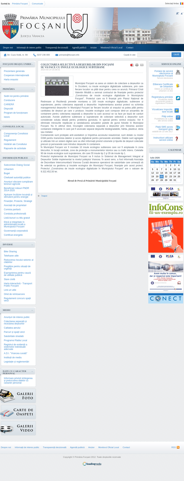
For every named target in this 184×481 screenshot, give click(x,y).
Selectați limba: (172, 3)
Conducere (9, 100)
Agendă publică (79, 47)
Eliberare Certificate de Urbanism (163, 85)
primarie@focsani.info (69, 55)
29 (166, 180)
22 (166, 176)
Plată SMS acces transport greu (164, 128)
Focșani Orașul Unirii (17, 64)
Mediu (7, 310)
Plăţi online (167, 116)
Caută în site (130, 55)
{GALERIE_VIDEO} (7, 427)
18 (179, 173)
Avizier (93, 47)
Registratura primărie (162, 97)
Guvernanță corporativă (16, 231)
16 (170, 173)
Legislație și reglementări (16, 362)
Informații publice (15, 158)
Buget (7, 173)
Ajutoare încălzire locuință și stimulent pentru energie (18, 196)
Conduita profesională (15, 214)
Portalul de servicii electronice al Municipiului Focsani (162, 73)
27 (157, 180)
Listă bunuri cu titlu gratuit (17, 218)
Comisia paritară (12, 209)
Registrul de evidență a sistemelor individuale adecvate (15, 346)
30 (170, 180)
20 (157, 176)
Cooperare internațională (16, 75)
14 (161, 173)
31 (175, 180)
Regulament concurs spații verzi (17, 299)
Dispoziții (8, 109)
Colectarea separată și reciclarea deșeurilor (15, 322)
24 (175, 176)
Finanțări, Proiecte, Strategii (18, 201)
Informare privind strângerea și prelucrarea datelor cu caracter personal (18, 380)
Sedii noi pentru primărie (16, 96)
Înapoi (44, 196)
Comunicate (37, 3)
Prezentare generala (14, 71)
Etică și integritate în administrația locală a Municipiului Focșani (14, 224)
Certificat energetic (13, 235)
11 (179, 169)
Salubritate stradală (14, 336)
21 (161, 176)
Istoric (7, 117)
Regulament (10, 140)
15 (166, 173)
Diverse (8, 244)
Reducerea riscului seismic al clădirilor (18, 261)
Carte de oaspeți (7, 411)
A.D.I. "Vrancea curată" (15, 353)
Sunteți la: (5, 3)
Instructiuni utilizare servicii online (163, 139)
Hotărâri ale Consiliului (15, 144)
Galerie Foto (8, 396)
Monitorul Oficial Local (111, 47)
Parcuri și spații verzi (14, 332)
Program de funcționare (16, 113)
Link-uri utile (10, 290)
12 (152, 173)
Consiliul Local (13, 126)
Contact (129, 47)
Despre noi (8, 47)
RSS (173, 447)
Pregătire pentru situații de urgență (17, 267)
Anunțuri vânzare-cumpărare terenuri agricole (18, 183)
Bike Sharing (10, 251)
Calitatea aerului (12, 328)
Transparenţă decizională (56, 47)
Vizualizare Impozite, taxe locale (162, 110)
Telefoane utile (11, 256)
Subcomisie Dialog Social (17, 165)
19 (152, 176)
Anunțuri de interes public (17, 317)
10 (175, 169)
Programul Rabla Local (15, 340)
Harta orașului (11, 79)
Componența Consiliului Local (16, 134)
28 (161, 180)
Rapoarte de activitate (15, 148)
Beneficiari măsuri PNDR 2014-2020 (16, 189)
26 (152, 180)
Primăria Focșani (20, 3)
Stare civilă (9, 279)
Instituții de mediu (13, 357)
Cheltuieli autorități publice (17, 177)
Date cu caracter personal (14, 372)
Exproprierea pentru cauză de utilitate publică (17, 274)
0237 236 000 (43, 55)
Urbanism (9, 169)
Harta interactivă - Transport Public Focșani (18, 284)
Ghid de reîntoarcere (14, 294)
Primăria (9, 89)
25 (179, 176)
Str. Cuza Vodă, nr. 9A (17, 55)
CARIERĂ (9, 104)
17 (175, 173)
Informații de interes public (29, 47)
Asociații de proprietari (15, 205)
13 (157, 173)
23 (170, 176)
